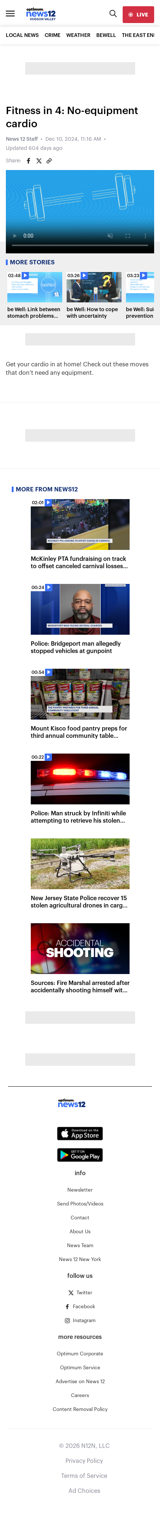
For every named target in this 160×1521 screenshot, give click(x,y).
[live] (138, 14)
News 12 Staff (22, 139)
